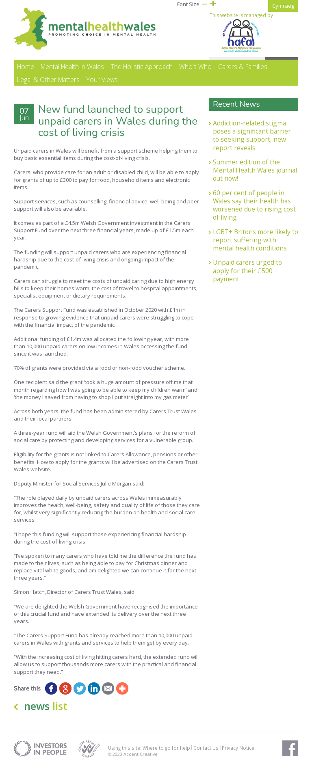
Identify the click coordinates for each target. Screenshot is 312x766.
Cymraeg (283, 5)
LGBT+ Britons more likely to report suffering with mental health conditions (255, 240)
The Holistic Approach (141, 66)
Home (25, 66)
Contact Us (206, 747)
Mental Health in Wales (72, 66)
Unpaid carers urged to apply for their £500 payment (247, 270)
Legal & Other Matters (48, 79)
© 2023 (116, 754)
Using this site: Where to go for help (149, 747)
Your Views (102, 79)
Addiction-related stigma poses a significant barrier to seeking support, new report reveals (252, 135)
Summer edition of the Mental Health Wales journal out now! (255, 170)
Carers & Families (242, 66)
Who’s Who (195, 66)
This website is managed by (241, 32)
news (45, 706)
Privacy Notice (238, 747)
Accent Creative (141, 754)
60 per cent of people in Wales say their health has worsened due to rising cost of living (254, 205)
